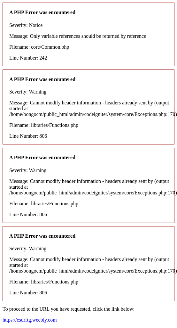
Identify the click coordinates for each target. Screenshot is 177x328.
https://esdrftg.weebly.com (30, 320)
